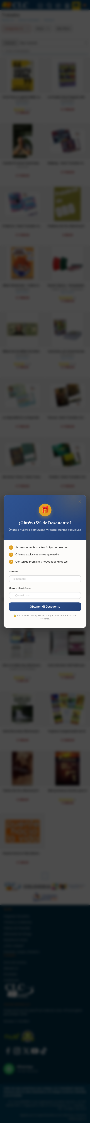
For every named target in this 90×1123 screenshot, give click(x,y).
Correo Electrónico (20, 588)
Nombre (13, 571)
